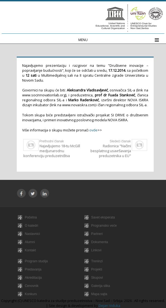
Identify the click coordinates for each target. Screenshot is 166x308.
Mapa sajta (99, 294)
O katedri (31, 226)
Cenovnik (31, 286)
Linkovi (96, 250)
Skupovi (97, 278)
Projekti (96, 269)
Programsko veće (104, 226)
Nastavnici (32, 234)
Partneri (97, 234)
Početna (31, 217)
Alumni (30, 242)
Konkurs (31, 294)
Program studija (36, 261)
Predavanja (33, 269)
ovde (93, 130)
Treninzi (97, 261)
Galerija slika (100, 286)
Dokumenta (99, 242)
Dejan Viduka (109, 305)
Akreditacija (33, 278)
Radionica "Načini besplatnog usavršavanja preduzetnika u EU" (110, 150)
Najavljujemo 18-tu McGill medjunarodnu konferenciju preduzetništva (51, 150)
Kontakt (30, 250)
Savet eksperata (103, 217)
